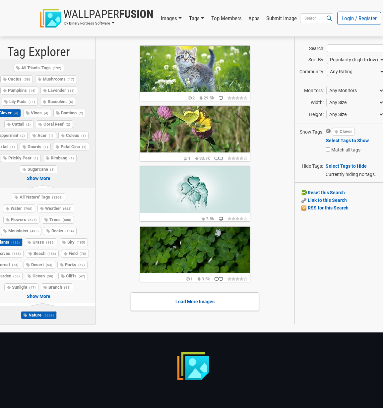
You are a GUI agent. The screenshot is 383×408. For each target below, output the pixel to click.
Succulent (60, 101)
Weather (58, 208)
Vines (39, 112)
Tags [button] (194, 18)
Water (21, 208)
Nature (41, 315)
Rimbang (62, 157)
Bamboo (72, 112)
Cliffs (75, 275)
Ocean (42, 275)
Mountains (23, 230)
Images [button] (169, 18)
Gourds (38, 146)
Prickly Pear (23, 157)
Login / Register (359, 18)
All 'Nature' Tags (41, 197)
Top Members (226, 18)
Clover (346, 131)
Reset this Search (323, 192)
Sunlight (24, 287)
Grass (43, 242)
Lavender (61, 90)
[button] (96, 18)
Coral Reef (56, 124)
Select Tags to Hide (346, 166)
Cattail (21, 124)
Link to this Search (324, 200)
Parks (75, 264)
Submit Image (281, 18)
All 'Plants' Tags (41, 67)
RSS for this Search (325, 207)
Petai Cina (74, 146)
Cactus (19, 79)
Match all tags (345, 149)
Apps (254, 18)
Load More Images (195, 301)
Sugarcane (41, 169)
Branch (59, 287)
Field (77, 253)
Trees (60, 219)
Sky (76, 242)
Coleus (76, 135)
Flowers (24, 219)
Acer (45, 135)
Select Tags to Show (347, 140)
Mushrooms (58, 79)
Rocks (62, 230)
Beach (44, 253)
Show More (38, 178)
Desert (41, 264)
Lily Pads (22, 101)
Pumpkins (21, 90)
